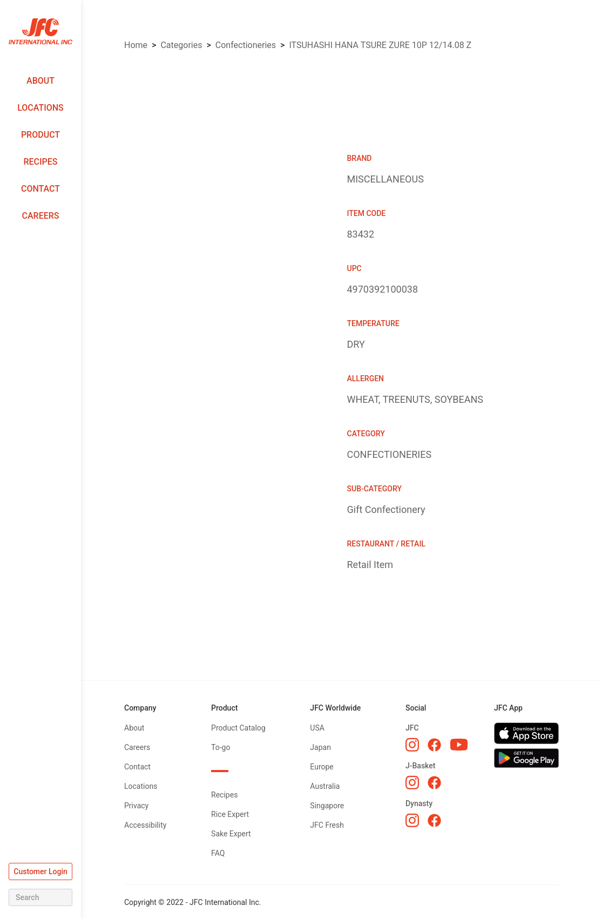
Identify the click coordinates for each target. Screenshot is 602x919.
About (40, 81)
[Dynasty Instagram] (412, 820)
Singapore (327, 805)
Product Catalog (238, 728)
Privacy (136, 805)
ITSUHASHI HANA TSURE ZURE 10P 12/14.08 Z (380, 45)
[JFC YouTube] (459, 745)
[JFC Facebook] (434, 745)
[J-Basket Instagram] (412, 782)
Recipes (40, 162)
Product (40, 135)
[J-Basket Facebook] (434, 782)
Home (135, 45)
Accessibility (145, 825)
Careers (40, 216)
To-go (220, 747)
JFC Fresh (327, 825)
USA (317, 728)
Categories (181, 45)
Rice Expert (230, 814)
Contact (40, 189)
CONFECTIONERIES (245, 45)
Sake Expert (231, 833)
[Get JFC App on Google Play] (526, 758)
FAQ (218, 853)
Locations (40, 108)
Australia (325, 786)
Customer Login (40, 871)
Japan (320, 747)
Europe (321, 766)
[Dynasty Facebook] (434, 820)
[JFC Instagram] (412, 745)
